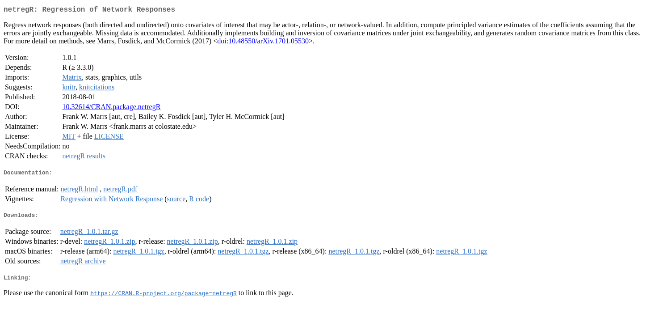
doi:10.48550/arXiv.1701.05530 (263, 43)
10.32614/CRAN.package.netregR (111, 108)
